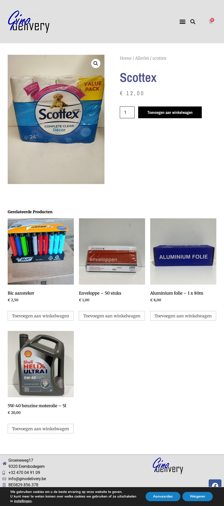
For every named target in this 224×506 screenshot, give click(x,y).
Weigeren (197, 496)
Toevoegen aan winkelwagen (170, 112)
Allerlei (142, 58)
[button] (182, 22)
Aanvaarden (162, 496)
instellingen (23, 501)
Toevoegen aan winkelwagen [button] (40, 315)
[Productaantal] (127, 112)
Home (126, 58)
